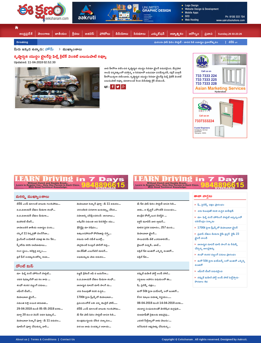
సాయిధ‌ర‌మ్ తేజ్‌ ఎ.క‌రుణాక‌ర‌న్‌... (153, 239)
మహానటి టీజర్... (25, 221)
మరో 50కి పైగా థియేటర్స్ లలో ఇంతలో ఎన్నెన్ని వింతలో (220, 262)
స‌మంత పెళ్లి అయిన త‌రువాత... (32, 303)
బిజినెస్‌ (89, 33)
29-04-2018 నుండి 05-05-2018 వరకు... (40, 308)
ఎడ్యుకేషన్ (157, 33)
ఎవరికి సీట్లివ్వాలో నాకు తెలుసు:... (154, 320)
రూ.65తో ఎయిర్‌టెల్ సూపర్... (92, 250)
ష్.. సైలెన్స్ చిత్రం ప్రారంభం (210, 204)
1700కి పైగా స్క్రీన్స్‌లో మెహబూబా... (95, 297)
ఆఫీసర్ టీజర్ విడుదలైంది (210, 271)
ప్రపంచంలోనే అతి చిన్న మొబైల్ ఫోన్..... (97, 303)
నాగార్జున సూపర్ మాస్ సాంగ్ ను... (94, 285)
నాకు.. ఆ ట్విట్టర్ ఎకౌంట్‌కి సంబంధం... (156, 209)
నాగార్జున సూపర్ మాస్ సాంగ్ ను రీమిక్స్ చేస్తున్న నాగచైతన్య (216, 246)
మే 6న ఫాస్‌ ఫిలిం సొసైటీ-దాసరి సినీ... (156, 203)
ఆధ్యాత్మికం (176, 33)
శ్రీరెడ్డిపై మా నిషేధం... (87, 227)
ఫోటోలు (105, 33)
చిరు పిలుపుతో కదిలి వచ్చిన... (91, 291)
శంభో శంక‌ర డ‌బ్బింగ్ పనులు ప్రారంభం (216, 254)
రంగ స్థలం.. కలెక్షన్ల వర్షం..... (31, 250)
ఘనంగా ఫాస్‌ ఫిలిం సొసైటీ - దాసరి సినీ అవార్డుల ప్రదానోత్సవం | (194, 42)
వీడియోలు (122, 33)
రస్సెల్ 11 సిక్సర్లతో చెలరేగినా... (33, 233)
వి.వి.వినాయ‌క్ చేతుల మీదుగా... (33, 215)
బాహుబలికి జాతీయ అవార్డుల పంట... (35, 227)
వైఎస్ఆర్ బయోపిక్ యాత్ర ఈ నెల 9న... (36, 239)
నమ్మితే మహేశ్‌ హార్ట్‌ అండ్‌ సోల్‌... (153, 273)
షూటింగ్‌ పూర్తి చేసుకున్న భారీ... (33, 326)
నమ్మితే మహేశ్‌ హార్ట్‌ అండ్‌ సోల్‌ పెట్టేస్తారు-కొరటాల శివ (217, 279)
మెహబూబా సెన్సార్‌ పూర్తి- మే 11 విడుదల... (99, 203)
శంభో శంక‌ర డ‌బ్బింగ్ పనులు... (32, 285)
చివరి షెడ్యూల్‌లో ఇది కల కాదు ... (33, 279)
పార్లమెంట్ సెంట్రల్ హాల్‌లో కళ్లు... (93, 245)
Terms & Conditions (44, 339)
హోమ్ (50, 49)
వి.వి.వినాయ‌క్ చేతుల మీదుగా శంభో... (36, 209)
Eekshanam (186, 339)
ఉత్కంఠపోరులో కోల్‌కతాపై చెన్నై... (94, 233)
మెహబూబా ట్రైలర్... (147, 233)
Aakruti (241, 339)
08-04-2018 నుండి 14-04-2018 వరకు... (160, 303)
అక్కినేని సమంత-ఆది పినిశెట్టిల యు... (96, 221)
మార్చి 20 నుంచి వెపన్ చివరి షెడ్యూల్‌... (36, 314)
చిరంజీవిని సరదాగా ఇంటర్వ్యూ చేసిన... (97, 209)
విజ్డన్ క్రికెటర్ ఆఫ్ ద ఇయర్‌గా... (92, 273)
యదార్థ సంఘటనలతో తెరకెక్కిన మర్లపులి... (159, 308)
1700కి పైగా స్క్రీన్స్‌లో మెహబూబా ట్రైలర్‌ (217, 227)
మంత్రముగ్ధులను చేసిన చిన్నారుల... (94, 320)
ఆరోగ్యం (194, 33)
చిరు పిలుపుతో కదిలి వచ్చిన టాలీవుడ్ (215, 210)
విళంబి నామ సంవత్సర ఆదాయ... (94, 326)
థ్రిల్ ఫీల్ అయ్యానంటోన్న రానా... (33, 256)
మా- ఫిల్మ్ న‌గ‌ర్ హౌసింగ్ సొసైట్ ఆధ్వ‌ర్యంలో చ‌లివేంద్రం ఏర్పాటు (218, 219)
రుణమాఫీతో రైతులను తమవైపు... (153, 314)
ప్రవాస (208, 33)
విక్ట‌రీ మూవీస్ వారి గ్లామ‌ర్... (151, 221)
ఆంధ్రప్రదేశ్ (25, 33)
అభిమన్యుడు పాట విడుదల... (91, 256)
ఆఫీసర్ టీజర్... (24, 291)
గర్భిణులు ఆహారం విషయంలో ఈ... (154, 279)
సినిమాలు (140, 33)
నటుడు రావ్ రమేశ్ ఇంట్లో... (90, 239)
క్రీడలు (75, 33)
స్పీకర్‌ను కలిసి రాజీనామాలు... (32, 245)
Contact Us (67, 339)
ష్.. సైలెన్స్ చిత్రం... (146, 285)
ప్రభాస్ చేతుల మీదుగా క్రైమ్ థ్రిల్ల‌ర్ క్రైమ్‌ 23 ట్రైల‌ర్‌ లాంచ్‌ (217, 236)
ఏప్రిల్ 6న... (143, 256)
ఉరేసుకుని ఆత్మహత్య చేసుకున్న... (154, 326)
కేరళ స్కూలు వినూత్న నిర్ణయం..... (154, 297)
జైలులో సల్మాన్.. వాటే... (149, 245)
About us (21, 339)
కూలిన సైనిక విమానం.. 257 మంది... (156, 227)
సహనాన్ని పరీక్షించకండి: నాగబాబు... (96, 215)
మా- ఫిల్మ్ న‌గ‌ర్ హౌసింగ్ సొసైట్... (34, 273)
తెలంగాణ (44, 33)
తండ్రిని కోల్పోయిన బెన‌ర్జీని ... (152, 215)
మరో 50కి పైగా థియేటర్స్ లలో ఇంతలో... (158, 291)
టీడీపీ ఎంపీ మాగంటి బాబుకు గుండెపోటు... (38, 203)
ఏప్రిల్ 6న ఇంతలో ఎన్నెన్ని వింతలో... (155, 250)
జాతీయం (61, 33)
